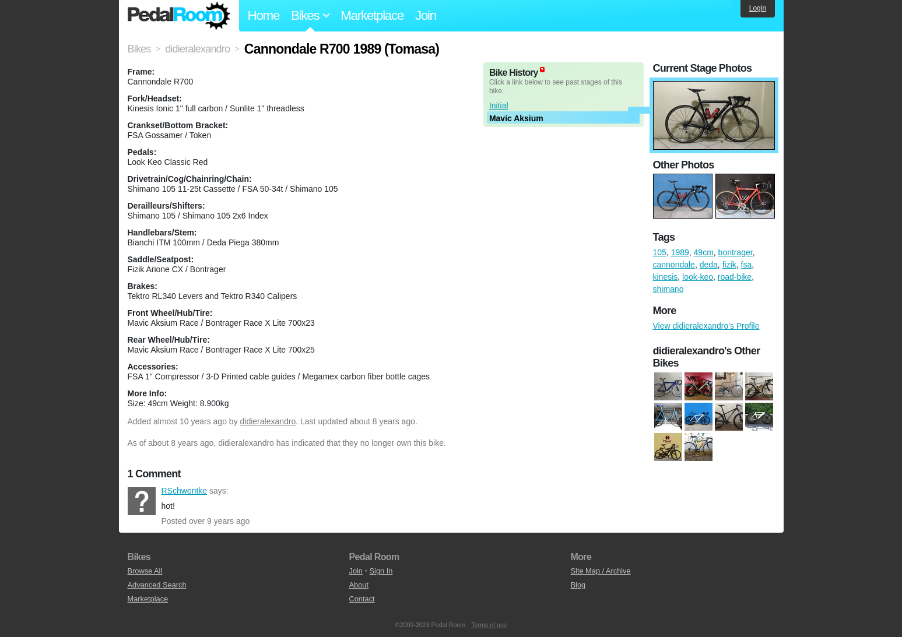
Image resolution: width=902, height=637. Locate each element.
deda (709, 264)
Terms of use (489, 624)
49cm (704, 252)
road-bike (735, 276)
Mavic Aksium (516, 118)
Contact (362, 598)
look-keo (697, 276)
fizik (729, 264)
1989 (680, 252)
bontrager (735, 252)
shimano (668, 289)
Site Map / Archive (601, 570)
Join (425, 15)
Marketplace (372, 15)
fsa (746, 264)
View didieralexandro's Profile (706, 325)
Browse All (145, 570)
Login (757, 8)
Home (264, 15)
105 (659, 252)
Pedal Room (179, 16)
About (358, 584)
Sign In (381, 570)
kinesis (665, 276)
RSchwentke (142, 501)
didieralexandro (268, 421)
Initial (498, 105)
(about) (542, 69)
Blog (578, 584)
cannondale (674, 264)
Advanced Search (157, 584)
